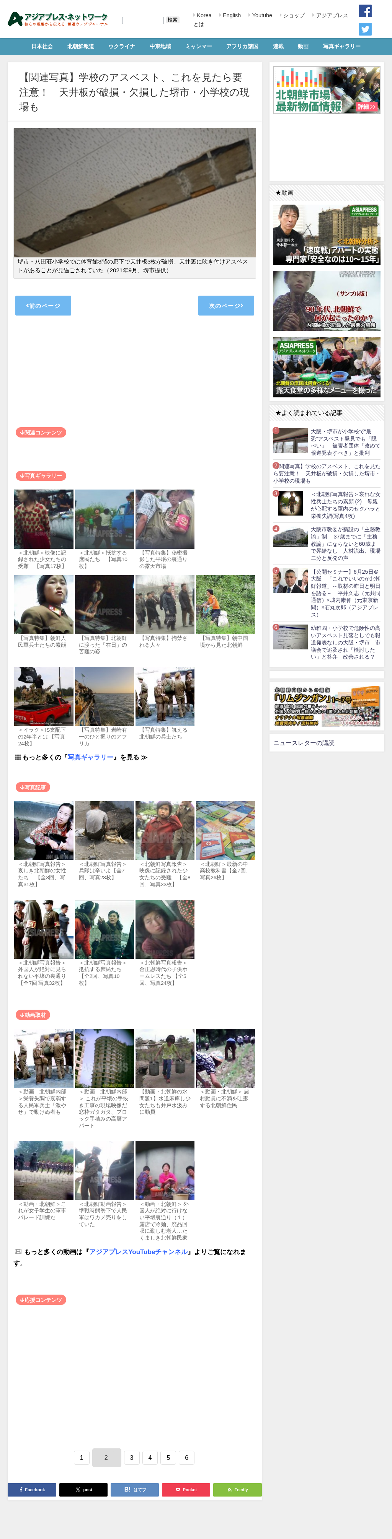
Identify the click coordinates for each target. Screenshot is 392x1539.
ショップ (293, 15)
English (231, 15)
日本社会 (42, 46)
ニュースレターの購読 (304, 743)
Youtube (261, 15)
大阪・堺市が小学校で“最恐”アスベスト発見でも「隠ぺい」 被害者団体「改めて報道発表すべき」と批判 (346, 442)
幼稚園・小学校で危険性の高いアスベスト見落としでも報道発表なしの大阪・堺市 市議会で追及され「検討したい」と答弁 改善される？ (346, 642)
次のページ (226, 305)
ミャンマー (198, 46)
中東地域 (160, 46)
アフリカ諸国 (242, 46)
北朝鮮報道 (80, 46)
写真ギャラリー (342, 46)
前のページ (43, 305)
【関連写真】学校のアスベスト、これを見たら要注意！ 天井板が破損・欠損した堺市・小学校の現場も (327, 473)
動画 (303, 46)
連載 (278, 46)
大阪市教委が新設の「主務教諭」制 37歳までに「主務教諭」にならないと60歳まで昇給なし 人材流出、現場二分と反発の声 (346, 544)
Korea (203, 15)
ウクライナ (121, 46)
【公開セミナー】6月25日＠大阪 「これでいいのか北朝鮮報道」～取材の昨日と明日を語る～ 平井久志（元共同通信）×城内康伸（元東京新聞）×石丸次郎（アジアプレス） (346, 593)
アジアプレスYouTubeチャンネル (138, 1251)
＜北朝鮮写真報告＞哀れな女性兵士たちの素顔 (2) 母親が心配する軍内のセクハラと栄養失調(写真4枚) (346, 504)
